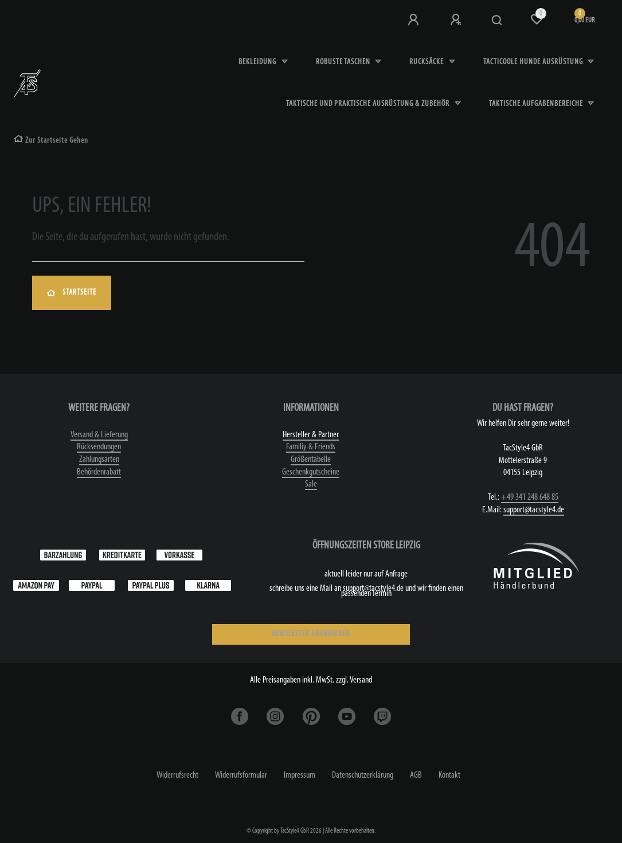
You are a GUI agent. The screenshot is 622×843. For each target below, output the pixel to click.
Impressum (299, 775)
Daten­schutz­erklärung (362, 775)
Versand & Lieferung (99, 435)
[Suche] (497, 20)
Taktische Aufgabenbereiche (537, 104)
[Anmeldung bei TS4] (414, 20)
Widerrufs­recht (177, 775)
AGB (416, 775)
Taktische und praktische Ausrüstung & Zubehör (368, 104)
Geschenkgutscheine (310, 472)
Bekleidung (258, 62)
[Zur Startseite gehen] (51, 140)
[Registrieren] (457, 20)
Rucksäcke (427, 62)
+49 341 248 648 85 (529, 497)
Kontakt (449, 775)
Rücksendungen (99, 447)
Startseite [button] (71, 292)
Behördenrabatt (99, 472)
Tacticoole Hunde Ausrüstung (534, 62)
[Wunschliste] (536, 19)
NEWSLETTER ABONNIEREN (310, 634)
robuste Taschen (344, 62)
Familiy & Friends (310, 447)
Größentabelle (311, 459)
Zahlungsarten (99, 459)
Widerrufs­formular (241, 775)
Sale (311, 484)
